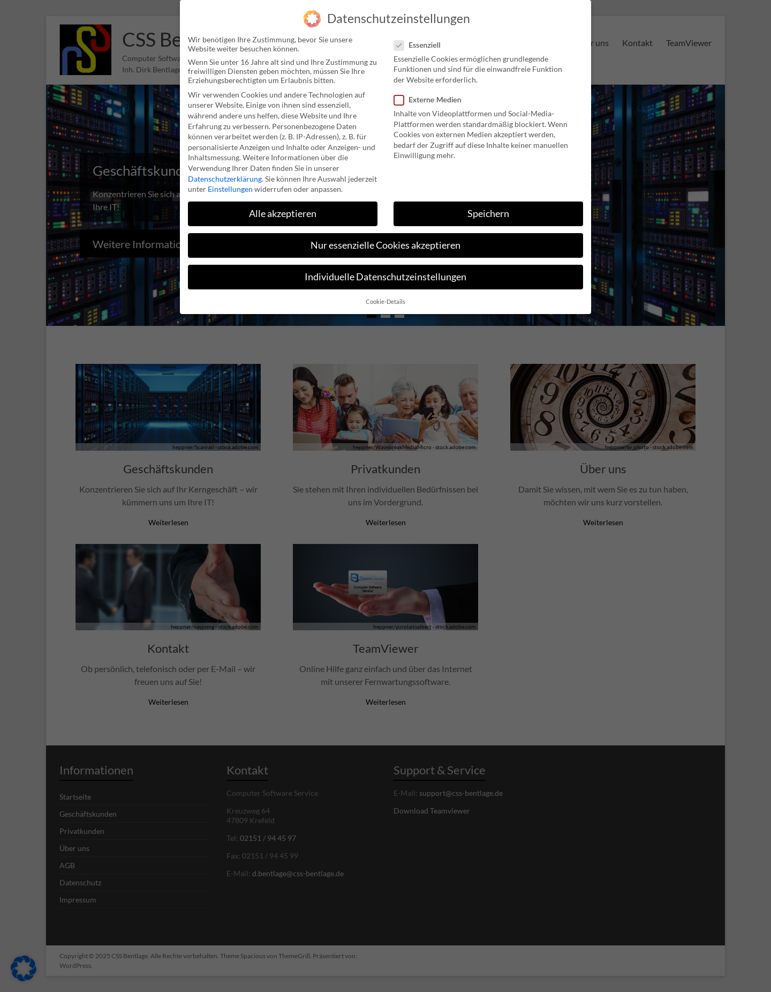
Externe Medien (432, 96)
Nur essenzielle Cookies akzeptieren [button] (385, 242)
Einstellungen (230, 185)
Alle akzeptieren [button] (282, 210)
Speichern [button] (488, 210)
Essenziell (422, 41)
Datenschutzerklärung (225, 175)
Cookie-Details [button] (385, 298)
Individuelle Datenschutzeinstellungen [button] (385, 273)
